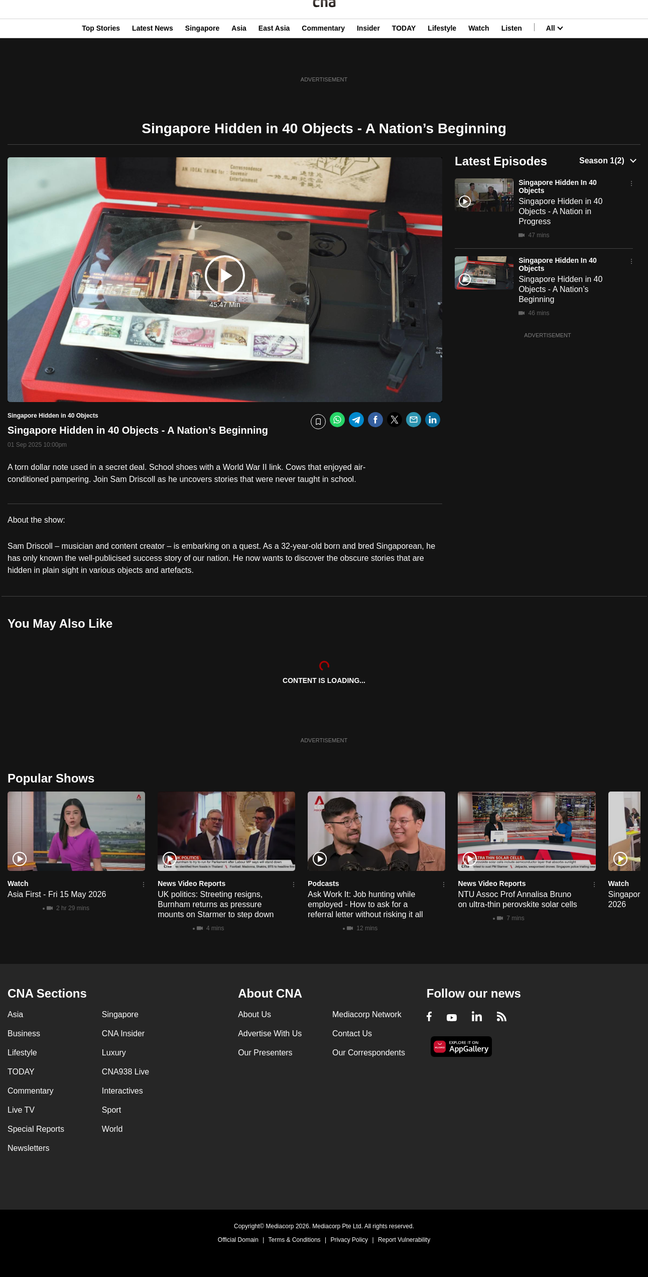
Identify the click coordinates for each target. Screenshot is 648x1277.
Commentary (323, 57)
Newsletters (29, 1148)
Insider (368, 57)
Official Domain (238, 1239)
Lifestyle (442, 57)
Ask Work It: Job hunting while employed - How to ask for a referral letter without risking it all (365, 904)
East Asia (274, 57)
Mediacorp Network (367, 1014)
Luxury (114, 1052)
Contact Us (352, 1033)
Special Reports (36, 1129)
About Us (254, 1014)
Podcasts (323, 883)
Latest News (152, 57)
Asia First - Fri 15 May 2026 (57, 894)
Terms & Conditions (295, 1239)
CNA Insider (123, 1033)
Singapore (202, 57)
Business (24, 1033)
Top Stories (101, 57)
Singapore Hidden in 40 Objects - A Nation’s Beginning (560, 289)
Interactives (122, 1091)
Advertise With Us (270, 1033)
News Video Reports (191, 883)
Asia (238, 57)
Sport (111, 1110)
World (112, 1129)
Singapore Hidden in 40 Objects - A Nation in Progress (560, 211)
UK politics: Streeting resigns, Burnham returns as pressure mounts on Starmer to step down (216, 904)
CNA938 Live (125, 1071)
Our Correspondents (368, 1052)
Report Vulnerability (404, 1239)
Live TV (21, 1110)
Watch (478, 57)
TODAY (404, 57)
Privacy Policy (349, 1239)
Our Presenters (265, 1052)
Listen (511, 57)
